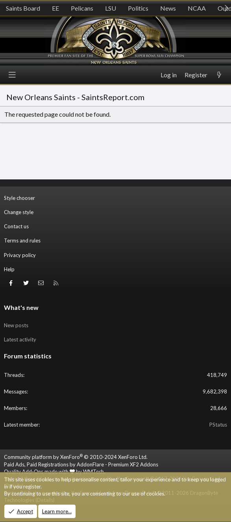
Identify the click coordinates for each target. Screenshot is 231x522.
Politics (138, 8)
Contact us (16, 226)
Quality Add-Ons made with (39, 471)
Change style (18, 212)
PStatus (218, 424)
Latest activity (20, 339)
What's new (21, 307)
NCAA (197, 8)
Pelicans (82, 8)
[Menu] (12, 75)
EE (55, 8)
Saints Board (23, 8)
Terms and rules (22, 240)
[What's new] (219, 75)
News (168, 8)
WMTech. (94, 471)
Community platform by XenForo (76, 457)
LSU (110, 8)
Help (9, 269)
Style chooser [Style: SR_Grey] (19, 198)
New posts (16, 325)
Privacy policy (20, 255)
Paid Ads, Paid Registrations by (81, 464)
